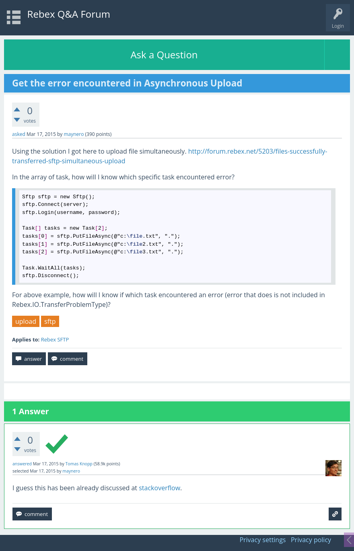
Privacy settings (262, 539)
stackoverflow (159, 487)
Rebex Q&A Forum (68, 14)
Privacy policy (311, 539)
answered (22, 464)
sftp (50, 321)
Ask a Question (164, 54)
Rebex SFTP (55, 339)
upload (25, 321)
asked (18, 134)
